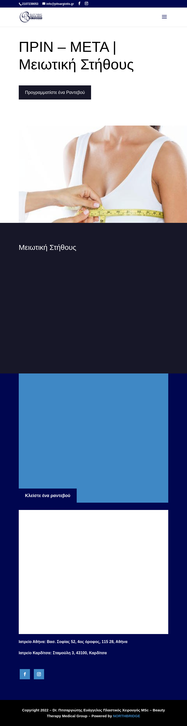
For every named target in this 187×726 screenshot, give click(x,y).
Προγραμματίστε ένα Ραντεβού (55, 92)
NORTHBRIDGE (126, 716)
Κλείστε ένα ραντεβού (47, 495)
